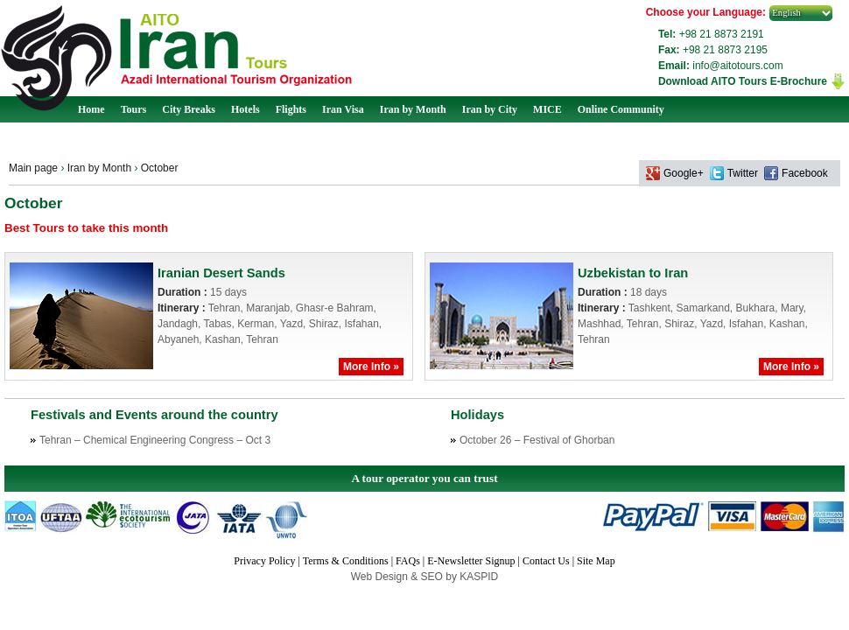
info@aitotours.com (737, 66)
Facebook (805, 173)
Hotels (245, 109)
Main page (33, 168)
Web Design (380, 576)
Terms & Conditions (346, 561)
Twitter (742, 173)
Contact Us (546, 561)
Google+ (683, 173)
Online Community (621, 109)
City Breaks (188, 109)
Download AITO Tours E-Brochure (742, 81)
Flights (291, 109)
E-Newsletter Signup (471, 561)
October (160, 168)
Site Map (596, 561)
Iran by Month (413, 109)
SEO (433, 576)
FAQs (408, 561)
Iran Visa (343, 109)
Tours (134, 109)
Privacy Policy (264, 561)
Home (91, 109)
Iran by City (489, 109)
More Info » (371, 366)
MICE (547, 109)
